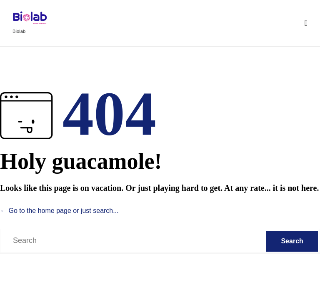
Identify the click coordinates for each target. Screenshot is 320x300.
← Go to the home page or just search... (59, 210)
